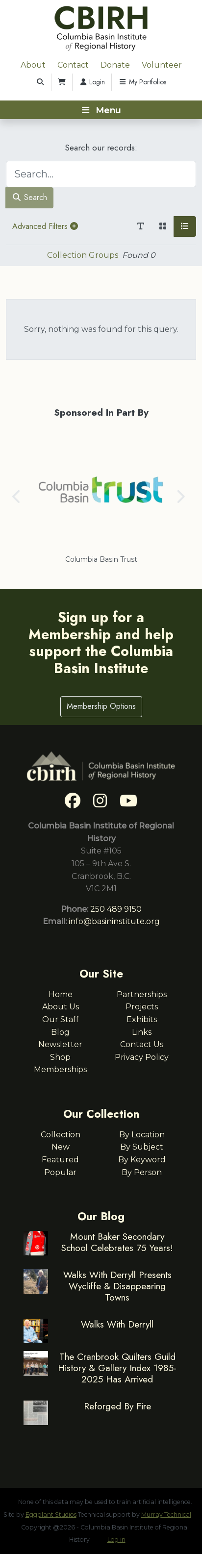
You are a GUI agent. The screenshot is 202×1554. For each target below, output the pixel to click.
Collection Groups (82, 255)
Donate (115, 65)
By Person (142, 1172)
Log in (116, 1539)
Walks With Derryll (117, 1324)
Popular (60, 1172)
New (60, 1147)
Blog (60, 1032)
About (33, 65)
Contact (73, 65)
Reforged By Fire (117, 1406)
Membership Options (101, 706)
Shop (60, 1057)
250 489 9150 (116, 909)
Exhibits (141, 1019)
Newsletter (60, 1044)
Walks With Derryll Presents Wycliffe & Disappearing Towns (117, 1286)
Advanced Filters (45, 226)
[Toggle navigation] (101, 109)
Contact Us (141, 1044)
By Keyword (142, 1159)
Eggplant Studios (50, 1514)
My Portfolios (142, 82)
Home (61, 994)
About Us (60, 1006)
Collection (60, 1134)
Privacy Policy (142, 1057)
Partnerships (142, 994)
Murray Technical (166, 1514)
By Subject (141, 1147)
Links (142, 1032)
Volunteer (162, 65)
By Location (142, 1134)
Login (92, 82)
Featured (60, 1159)
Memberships (60, 1069)
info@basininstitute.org (114, 921)
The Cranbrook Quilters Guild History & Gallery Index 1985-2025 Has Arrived (117, 1368)
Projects (142, 1006)
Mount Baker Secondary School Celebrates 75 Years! (117, 1241)
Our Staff (60, 1019)
